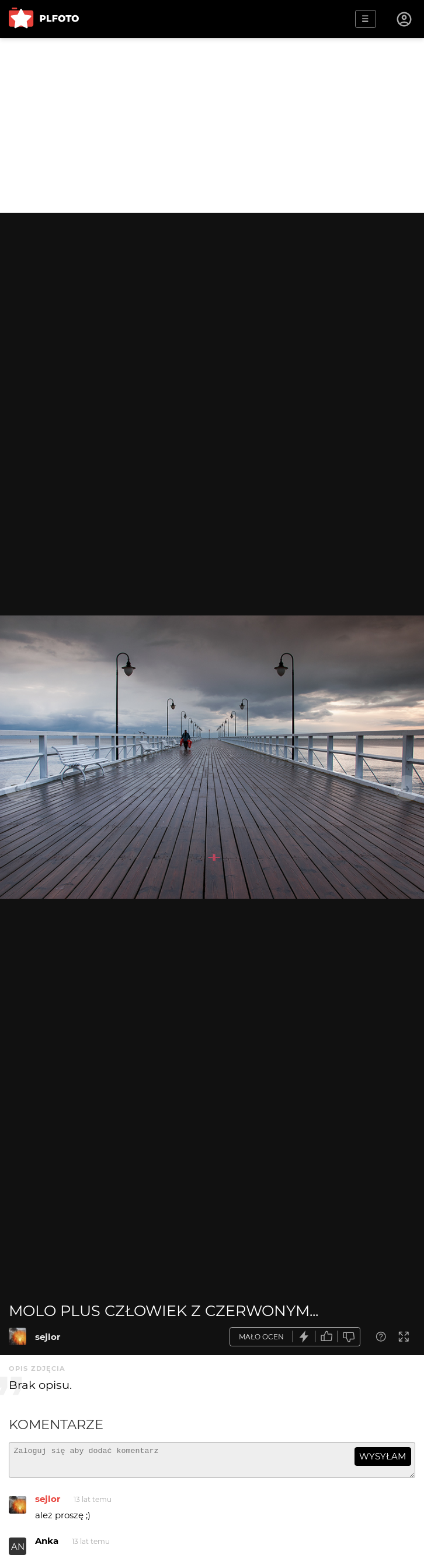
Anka (46, 1546)
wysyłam (382, 1456)
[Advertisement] (212, 125)
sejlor (47, 1336)
